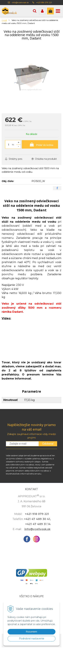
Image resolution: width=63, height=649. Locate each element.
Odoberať (48, 443)
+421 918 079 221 (44, 2)
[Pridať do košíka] (40, 144)
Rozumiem (31, 631)
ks (13, 144)
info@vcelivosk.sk (20, 2)
